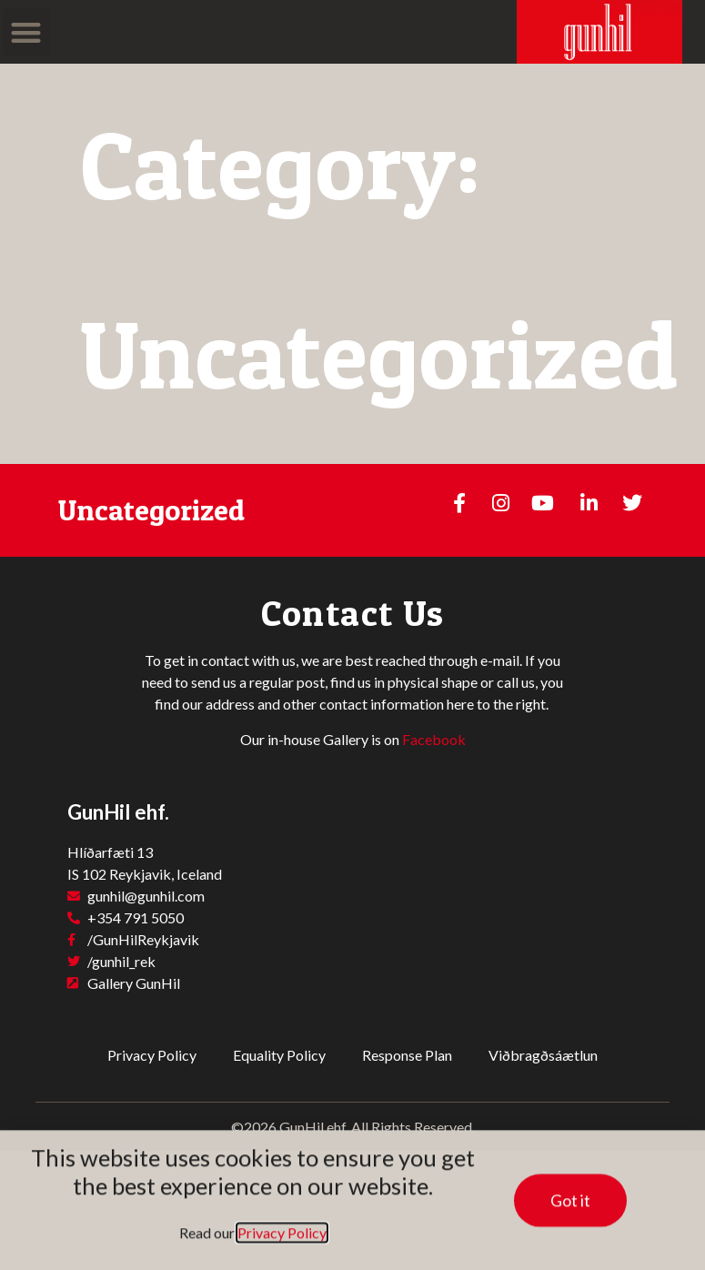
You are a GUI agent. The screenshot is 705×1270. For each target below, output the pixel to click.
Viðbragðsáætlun (543, 1054)
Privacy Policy (151, 1054)
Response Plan (407, 1054)
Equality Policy (279, 1054)
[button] (27, 32)
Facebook (434, 739)
